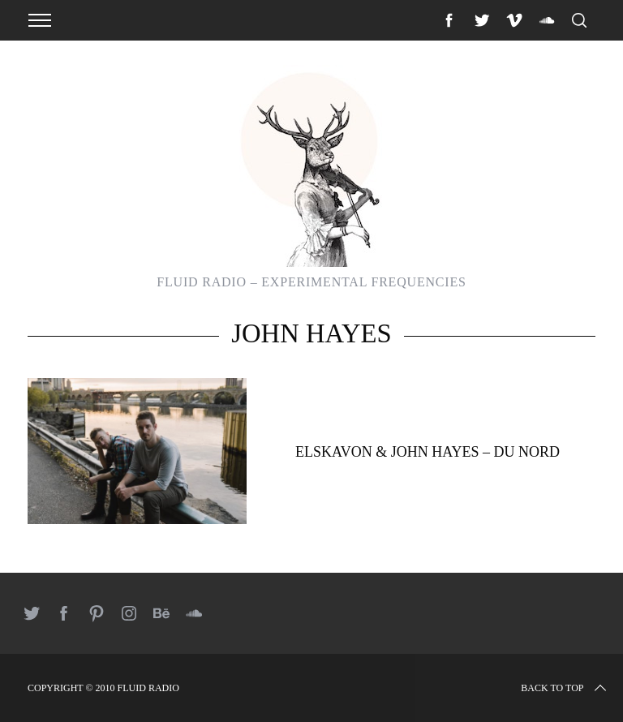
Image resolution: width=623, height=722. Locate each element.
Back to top (565, 688)
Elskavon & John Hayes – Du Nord (427, 452)
